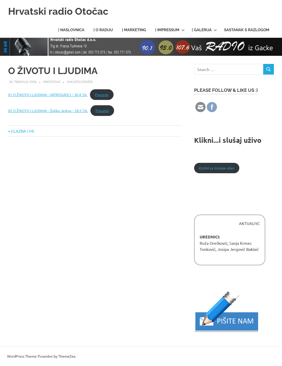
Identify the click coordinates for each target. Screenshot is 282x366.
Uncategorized (80, 81)
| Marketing (134, 30)
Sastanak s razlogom (246, 30)
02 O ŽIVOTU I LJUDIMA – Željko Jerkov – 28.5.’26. (48, 110)
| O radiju (103, 30)
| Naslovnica (71, 30)
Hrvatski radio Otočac (58, 11)
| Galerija (204, 30)
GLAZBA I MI (22, 130)
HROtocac (52, 81)
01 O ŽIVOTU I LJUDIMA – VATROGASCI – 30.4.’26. (47, 94)
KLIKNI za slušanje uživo (216, 168)
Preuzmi (101, 94)
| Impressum (170, 30)
